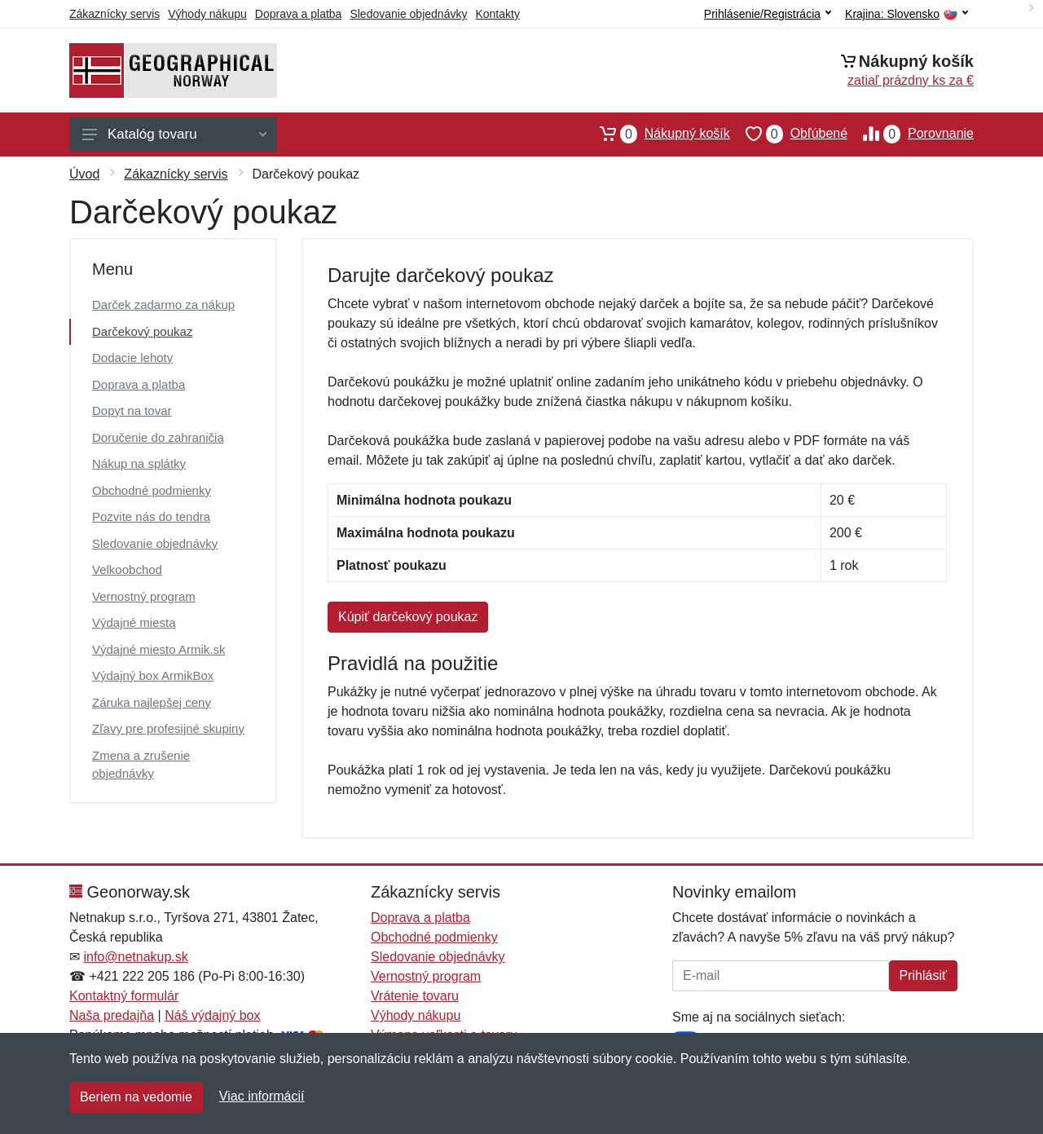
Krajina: (906, 14)
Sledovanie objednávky (408, 13)
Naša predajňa (111, 1015)
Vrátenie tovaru (415, 996)
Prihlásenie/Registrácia (767, 14)
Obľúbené (788, 134)
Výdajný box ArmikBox (152, 675)
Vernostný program (144, 596)
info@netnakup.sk (135, 957)
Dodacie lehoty (132, 357)
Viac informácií (262, 1096)
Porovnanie (910, 134)
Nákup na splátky (139, 463)
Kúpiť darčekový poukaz (407, 617)
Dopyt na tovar (132, 410)
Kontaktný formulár (123, 996)
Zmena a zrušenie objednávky (141, 764)
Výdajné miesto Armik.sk (158, 649)
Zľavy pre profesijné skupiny (168, 728)
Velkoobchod (127, 569)
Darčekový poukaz (142, 331)
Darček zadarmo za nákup (163, 304)
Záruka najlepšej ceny (151, 702)
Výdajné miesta (134, 622)
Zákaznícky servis (114, 13)
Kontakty (497, 13)
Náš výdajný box (212, 1015)
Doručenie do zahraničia (158, 437)
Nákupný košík (657, 134)
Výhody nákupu (207, 13)
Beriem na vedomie (136, 1097)
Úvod (84, 174)
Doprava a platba (298, 13)
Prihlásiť (923, 975)
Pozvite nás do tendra (151, 516)
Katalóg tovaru (174, 134)
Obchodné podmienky (151, 490)
